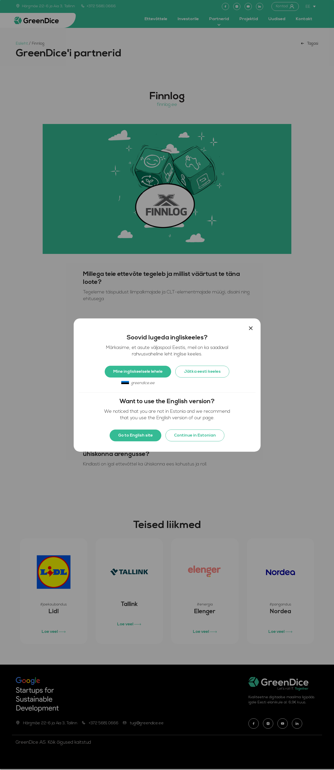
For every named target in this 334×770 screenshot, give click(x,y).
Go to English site (135, 435)
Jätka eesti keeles (202, 372)
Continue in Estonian (195, 435)
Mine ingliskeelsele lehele (138, 372)
